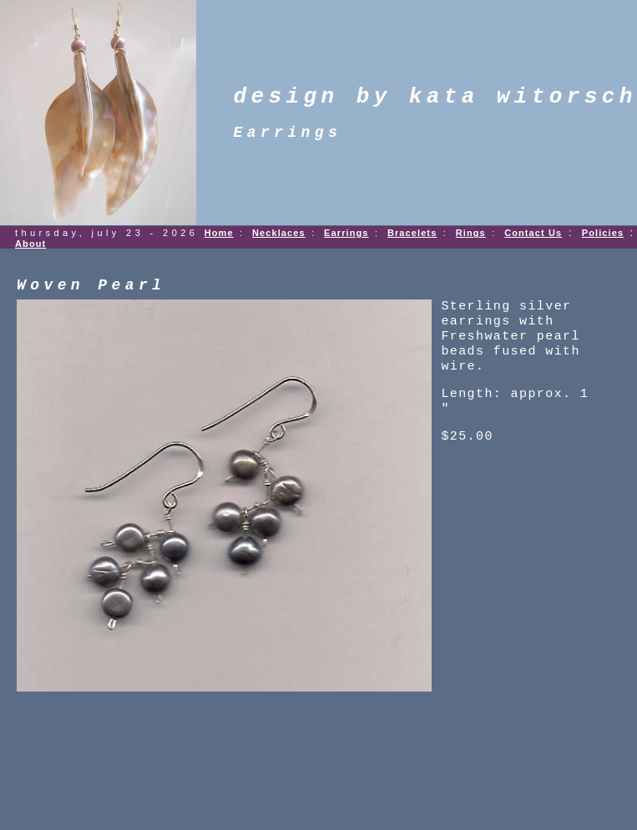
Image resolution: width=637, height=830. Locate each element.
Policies (603, 233)
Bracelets (412, 233)
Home (219, 233)
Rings (471, 233)
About (30, 244)
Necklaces (279, 233)
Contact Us (533, 233)
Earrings (346, 233)
